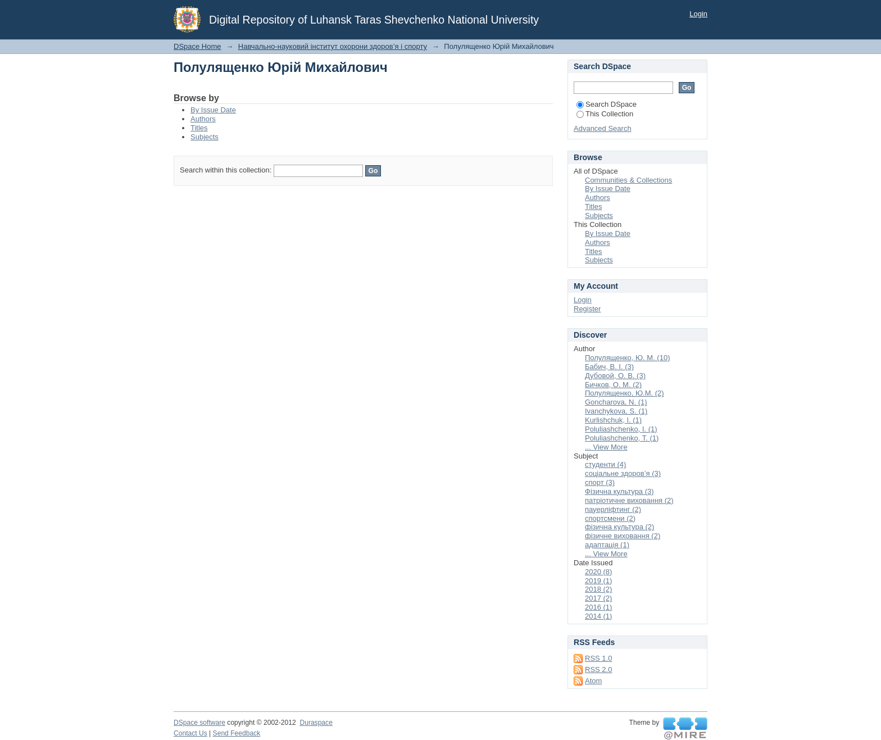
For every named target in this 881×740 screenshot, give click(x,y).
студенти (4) (605, 464)
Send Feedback (237, 733)
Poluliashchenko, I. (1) (621, 429)
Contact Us (190, 733)
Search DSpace (606, 104)
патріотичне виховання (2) (629, 500)
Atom (593, 681)
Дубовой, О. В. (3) (615, 375)
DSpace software (199, 723)
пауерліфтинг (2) (613, 509)
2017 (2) (598, 598)
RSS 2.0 (598, 669)
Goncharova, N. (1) (616, 402)
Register (587, 309)
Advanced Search (603, 128)
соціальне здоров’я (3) (623, 473)
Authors (203, 119)
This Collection (604, 114)
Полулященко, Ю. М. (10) (627, 357)
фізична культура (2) (619, 527)
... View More (606, 447)
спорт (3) (600, 482)
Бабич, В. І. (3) (609, 366)
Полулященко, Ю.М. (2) (624, 393)
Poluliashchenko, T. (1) (622, 438)
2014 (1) (598, 616)
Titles (199, 128)
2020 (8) (598, 572)
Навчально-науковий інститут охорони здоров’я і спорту (332, 46)
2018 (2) (598, 589)
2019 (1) (598, 580)
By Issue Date (213, 110)
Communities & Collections (628, 180)
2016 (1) (598, 607)
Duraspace (315, 723)
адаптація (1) (607, 545)
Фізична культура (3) (619, 491)
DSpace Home (197, 46)
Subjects (204, 137)
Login (698, 14)
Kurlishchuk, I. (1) (613, 420)
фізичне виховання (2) (622, 536)
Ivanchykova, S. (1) (616, 411)
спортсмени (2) (610, 518)
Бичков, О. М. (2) (613, 384)
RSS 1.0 (598, 658)
